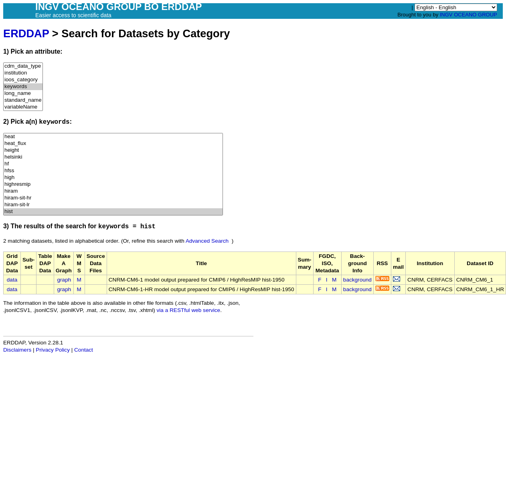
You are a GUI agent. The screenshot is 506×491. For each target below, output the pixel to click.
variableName (23, 107)
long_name (23, 93)
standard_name (23, 100)
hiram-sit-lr (113, 204)
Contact (83, 350)
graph (64, 280)
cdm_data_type (23, 66)
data (12, 280)
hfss (113, 170)
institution (23, 73)
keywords (23, 86)
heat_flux (113, 143)
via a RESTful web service (189, 310)
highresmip (113, 184)
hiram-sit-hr (113, 198)
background (357, 280)
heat (113, 136)
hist (113, 211)
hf (113, 164)
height (113, 150)
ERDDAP (26, 33)
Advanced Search (207, 241)
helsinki (113, 157)
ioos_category (23, 79)
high (113, 177)
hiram (113, 191)
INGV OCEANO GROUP (468, 15)
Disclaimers (17, 350)
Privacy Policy (53, 350)
